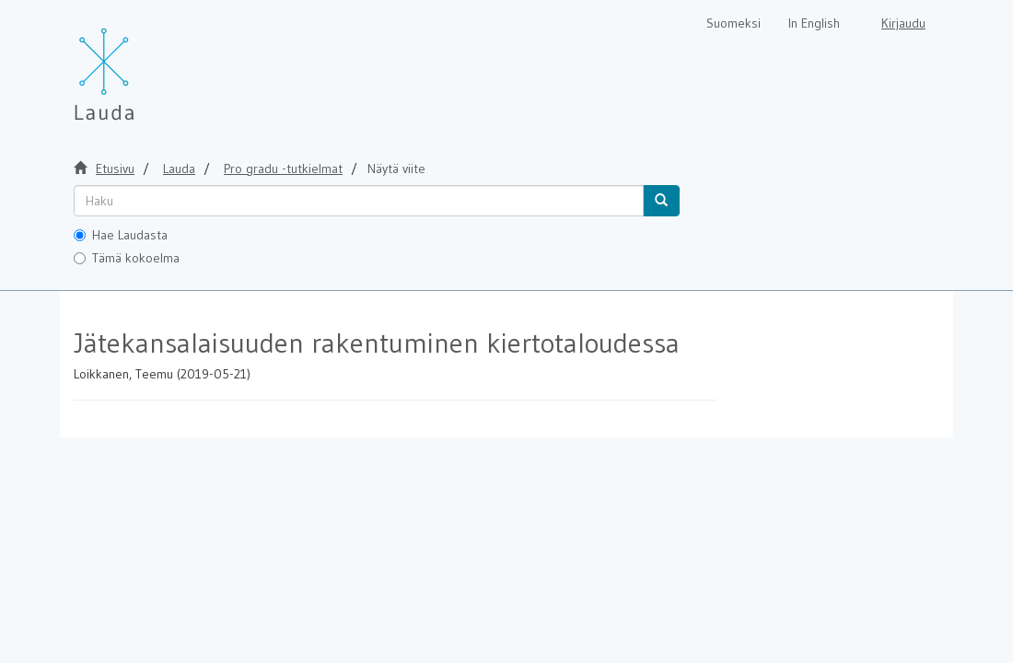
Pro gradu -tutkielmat (283, 168)
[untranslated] (359, 200)
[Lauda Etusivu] (143, 64)
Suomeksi (733, 23)
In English (814, 23)
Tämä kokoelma (127, 258)
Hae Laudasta (121, 235)
